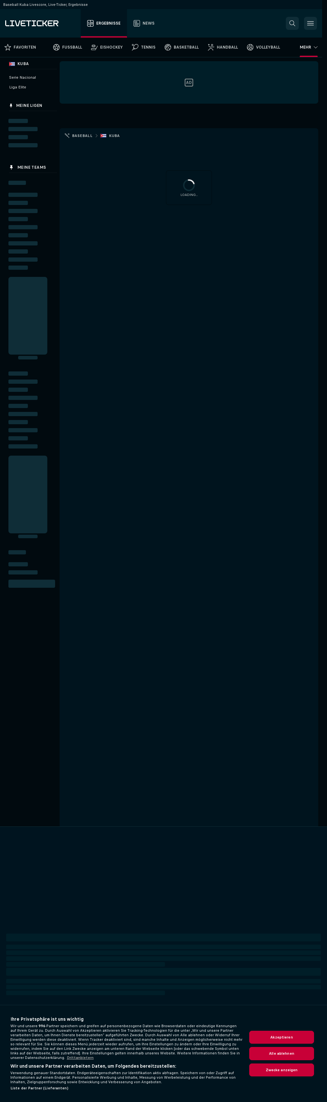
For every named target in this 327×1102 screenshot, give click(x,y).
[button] (292, 23)
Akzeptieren (281, 1037)
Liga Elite (17, 87)
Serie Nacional (22, 77)
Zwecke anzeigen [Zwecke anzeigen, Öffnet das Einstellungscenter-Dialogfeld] (282, 1070)
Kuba (114, 135)
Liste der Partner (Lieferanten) (39, 1088)
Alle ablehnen (281, 1053)
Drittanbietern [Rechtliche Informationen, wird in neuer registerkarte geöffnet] (80, 1057)
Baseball (82, 135)
